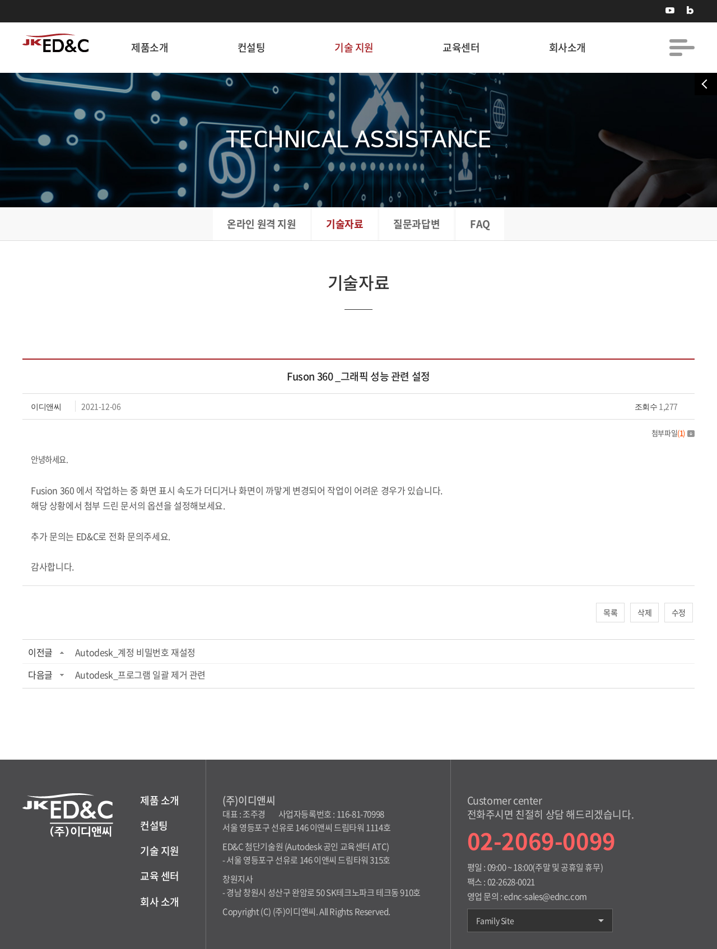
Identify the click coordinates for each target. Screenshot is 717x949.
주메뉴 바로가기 (0, 0)
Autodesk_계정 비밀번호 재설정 (135, 652)
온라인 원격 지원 (261, 223)
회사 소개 (159, 902)
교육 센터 (159, 876)
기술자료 (344, 223)
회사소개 (567, 47)
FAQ (480, 223)
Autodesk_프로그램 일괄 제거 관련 (140, 674)
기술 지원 (354, 47)
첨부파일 (673, 432)
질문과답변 (416, 223)
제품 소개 (159, 800)
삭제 (644, 612)
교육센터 (461, 47)
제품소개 (149, 47)
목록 (610, 612)
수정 (679, 612)
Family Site (540, 920)
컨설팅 (252, 47)
